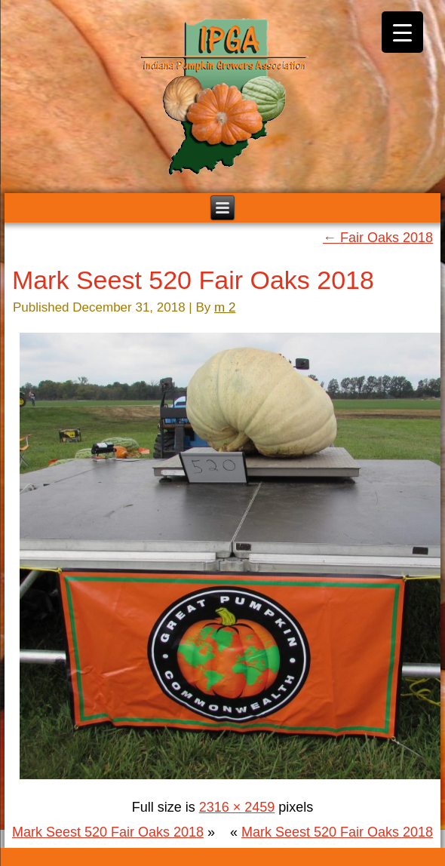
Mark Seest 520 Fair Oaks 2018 (193, 280)
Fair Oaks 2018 (378, 237)
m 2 (224, 307)
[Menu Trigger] (402, 32)
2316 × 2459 (237, 807)
